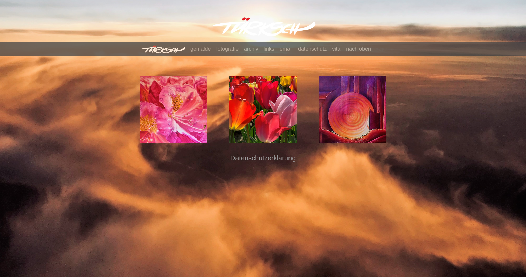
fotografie (227, 49)
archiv (251, 49)
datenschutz (312, 49)
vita (336, 49)
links (269, 49)
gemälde (200, 49)
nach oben (358, 49)
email (286, 49)
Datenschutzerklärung (263, 158)
